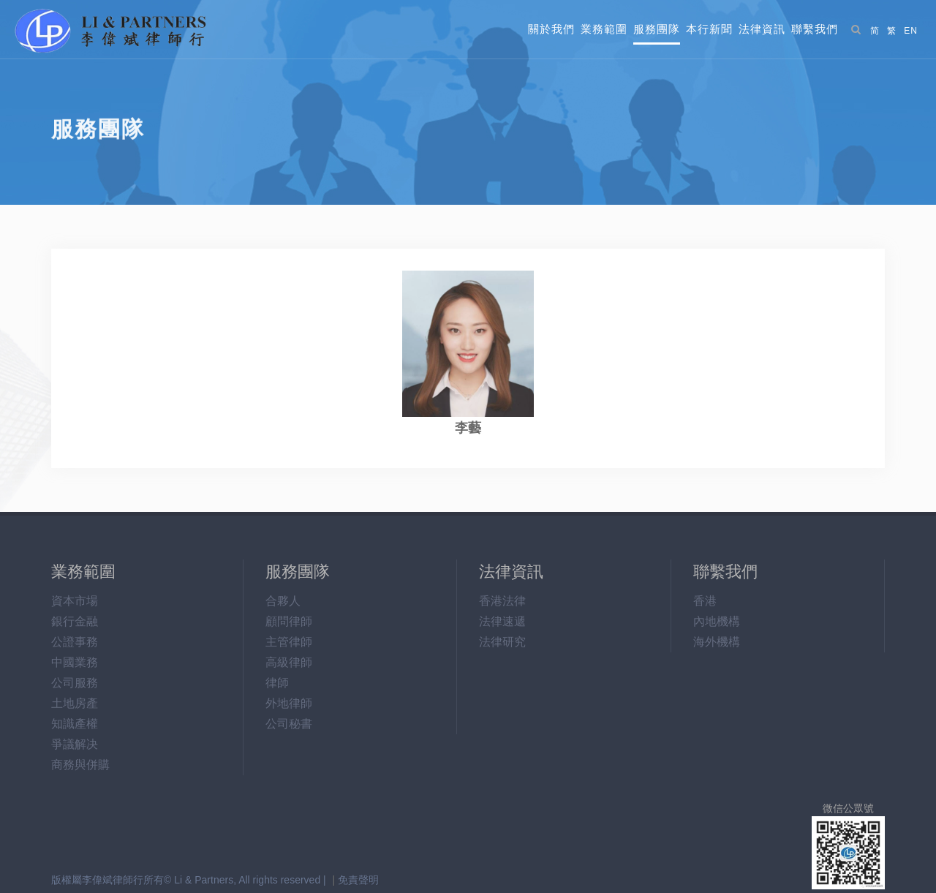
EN (911, 31)
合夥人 (283, 601)
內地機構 (716, 621)
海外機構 (716, 642)
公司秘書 (288, 723)
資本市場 (74, 601)
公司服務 (74, 683)
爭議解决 (74, 744)
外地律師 (288, 703)
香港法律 (502, 601)
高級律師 (288, 662)
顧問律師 (288, 621)
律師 (277, 683)
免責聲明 (358, 880)
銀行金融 (74, 621)
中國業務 (74, 662)
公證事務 (74, 642)
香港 (705, 601)
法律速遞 (502, 621)
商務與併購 (80, 764)
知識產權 (74, 723)
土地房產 (74, 703)
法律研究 (502, 642)
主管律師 (288, 642)
